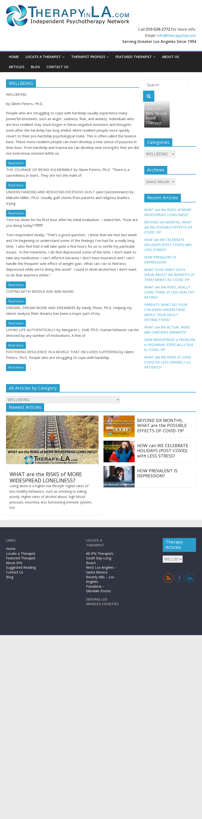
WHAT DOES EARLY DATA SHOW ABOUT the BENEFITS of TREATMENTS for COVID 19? (169, 274)
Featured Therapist (133, 56)
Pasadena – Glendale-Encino (98, 588)
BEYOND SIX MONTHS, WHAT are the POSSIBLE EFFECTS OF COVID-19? (168, 227)
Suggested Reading (21, 567)
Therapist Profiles (88, 56)
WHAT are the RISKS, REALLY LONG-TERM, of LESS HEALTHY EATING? (169, 292)
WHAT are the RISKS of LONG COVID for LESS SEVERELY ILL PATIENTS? (167, 362)
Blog (35, 66)
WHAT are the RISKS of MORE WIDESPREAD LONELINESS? (46, 477)
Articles (16, 66)
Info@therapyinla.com (176, 35)
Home (14, 56)
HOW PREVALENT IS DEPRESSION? (157, 473)
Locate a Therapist (43, 56)
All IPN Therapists (100, 553)
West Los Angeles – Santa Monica (101, 569)
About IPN (14, 563)
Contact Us (57, 66)
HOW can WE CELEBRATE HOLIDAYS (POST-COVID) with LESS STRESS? (168, 244)
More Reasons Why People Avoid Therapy (156, 113)
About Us (170, 56)
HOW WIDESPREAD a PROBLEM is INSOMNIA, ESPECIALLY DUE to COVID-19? (169, 344)
